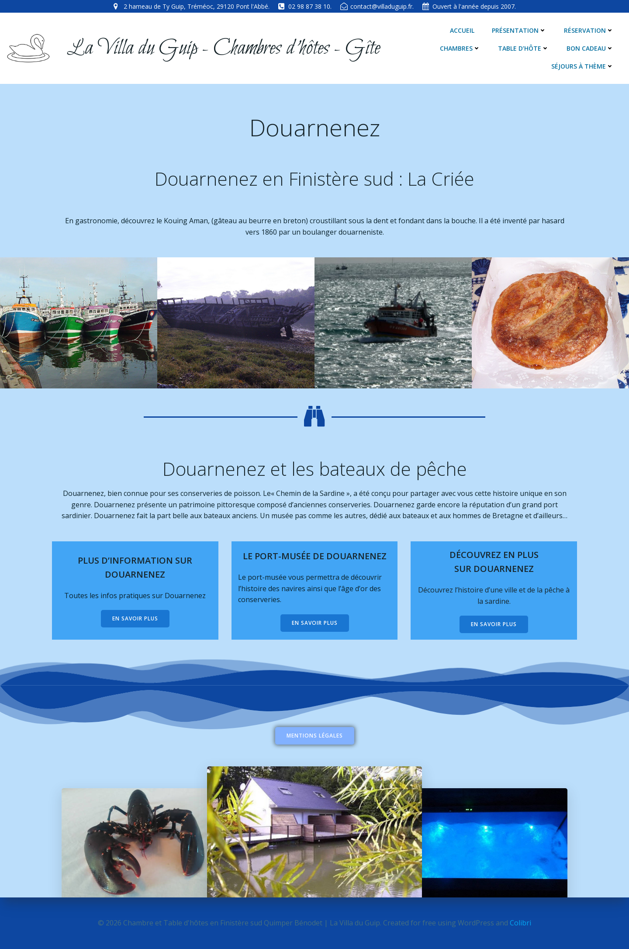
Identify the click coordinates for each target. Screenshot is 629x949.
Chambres (460, 48)
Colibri (520, 923)
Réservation (589, 30)
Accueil (462, 30)
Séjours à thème (582, 66)
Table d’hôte (523, 48)
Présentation (519, 30)
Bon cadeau (590, 48)
